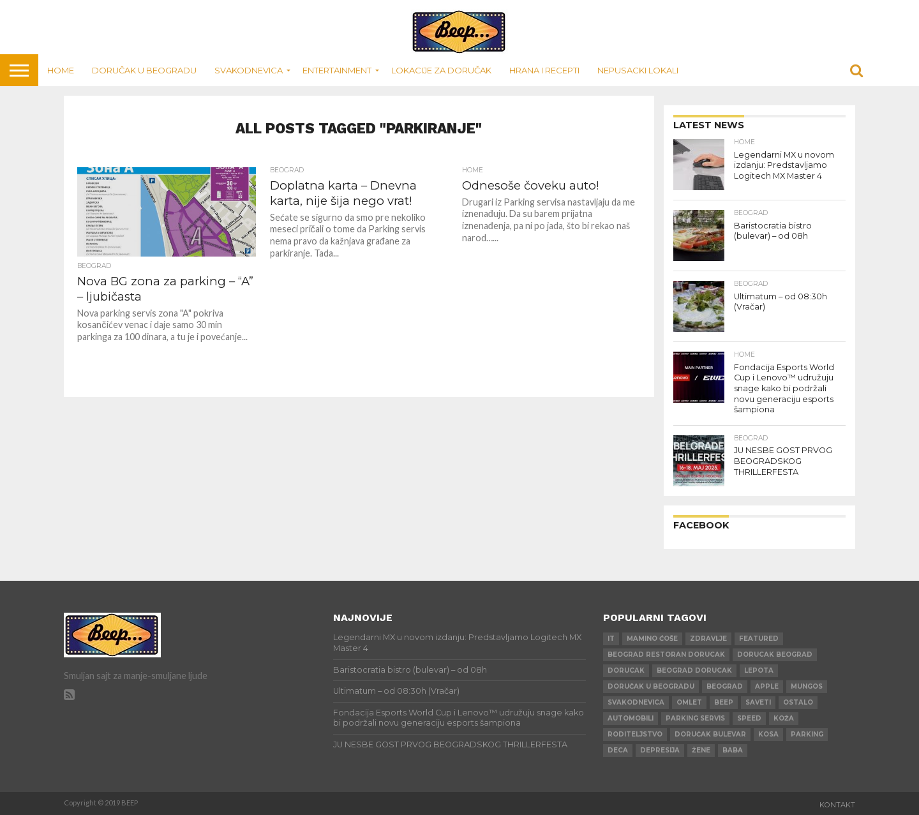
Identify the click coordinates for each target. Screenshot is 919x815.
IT (611, 638)
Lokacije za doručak (441, 70)
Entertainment (337, 70)
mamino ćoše (652, 638)
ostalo (798, 702)
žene (701, 750)
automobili (631, 718)
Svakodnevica (248, 70)
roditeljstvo (635, 734)
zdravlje (708, 638)
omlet (689, 702)
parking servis (695, 718)
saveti (758, 702)
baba (732, 750)
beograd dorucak (694, 670)
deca (618, 750)
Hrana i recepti (544, 70)
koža (783, 718)
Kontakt (837, 804)
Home (60, 70)
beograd (724, 686)
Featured (759, 638)
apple (767, 686)
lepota (758, 670)
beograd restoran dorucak (666, 654)
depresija (660, 750)
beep (723, 702)
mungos (807, 686)
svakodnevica (636, 702)
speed (749, 718)
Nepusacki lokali (637, 70)
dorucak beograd (774, 654)
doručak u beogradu (651, 686)
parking (807, 734)
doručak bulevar (710, 734)
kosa (768, 734)
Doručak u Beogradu (144, 70)
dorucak (626, 670)
